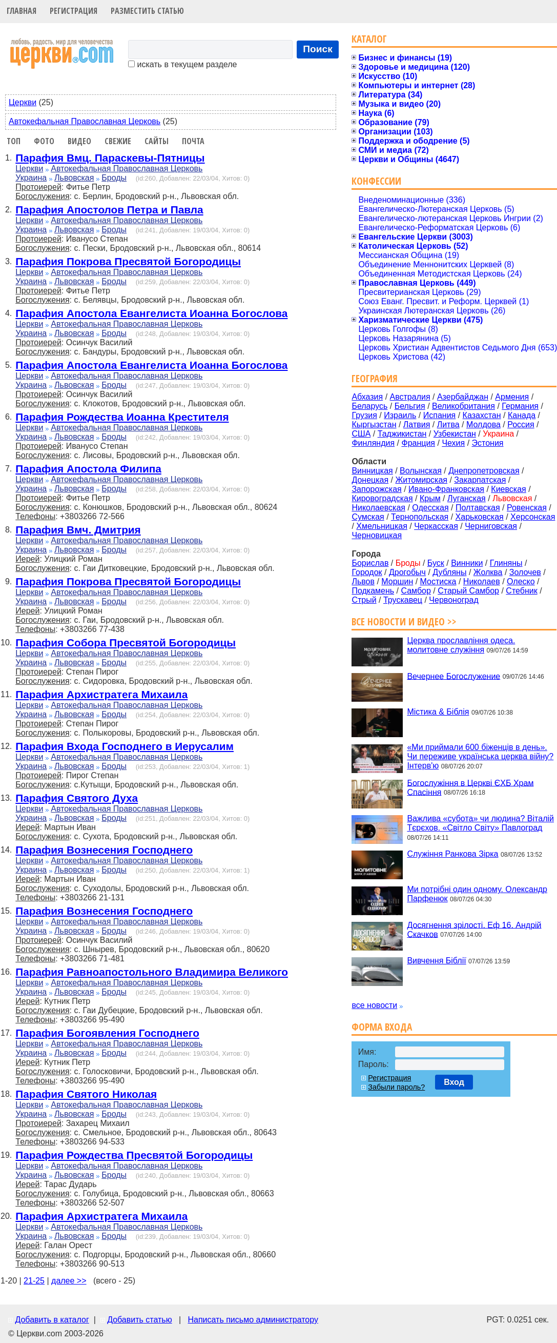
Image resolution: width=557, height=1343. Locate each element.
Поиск (318, 49)
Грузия (364, 415)
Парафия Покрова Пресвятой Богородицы (128, 261)
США (361, 433)
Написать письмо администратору (253, 1319)
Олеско (521, 581)
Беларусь (369, 406)
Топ (13, 141)
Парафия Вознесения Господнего (104, 850)
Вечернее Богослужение (453, 676)
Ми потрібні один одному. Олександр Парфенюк (477, 894)
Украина (31, 177)
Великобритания (463, 406)
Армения (512, 396)
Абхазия (367, 396)
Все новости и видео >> (404, 621)
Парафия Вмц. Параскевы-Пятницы (109, 158)
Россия (520, 424)
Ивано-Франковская (446, 489)
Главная (21, 10)
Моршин (397, 581)
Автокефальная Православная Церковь (84, 121)
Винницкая (372, 470)
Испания (439, 415)
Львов (363, 581)
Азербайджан (462, 396)
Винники (467, 563)
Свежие (118, 141)
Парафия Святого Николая (86, 1094)
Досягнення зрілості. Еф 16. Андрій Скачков (474, 929)
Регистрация (73, 10)
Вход (454, 1082)
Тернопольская (419, 516)
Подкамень (373, 590)
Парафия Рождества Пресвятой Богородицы (134, 1155)
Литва (448, 424)
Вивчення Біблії (436, 960)
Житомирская (421, 480)
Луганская (466, 498)
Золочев (525, 572)
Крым (430, 498)
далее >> (69, 1280)
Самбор (415, 590)
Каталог (369, 39)
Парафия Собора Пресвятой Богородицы (125, 642)
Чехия (453, 443)
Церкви (22, 102)
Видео (79, 141)
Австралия (410, 396)
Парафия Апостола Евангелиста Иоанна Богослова (151, 313)
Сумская (368, 516)
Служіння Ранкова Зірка (452, 854)
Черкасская (436, 526)
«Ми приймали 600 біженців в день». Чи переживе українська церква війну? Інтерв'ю (480, 756)
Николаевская (378, 507)
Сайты (157, 141)
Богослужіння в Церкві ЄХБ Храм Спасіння (470, 787)
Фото (44, 141)
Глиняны (506, 563)
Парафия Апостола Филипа (88, 469)
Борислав (370, 563)
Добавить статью (139, 1319)
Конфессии (376, 181)
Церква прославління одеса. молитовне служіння (461, 645)
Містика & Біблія (438, 711)
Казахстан (482, 415)
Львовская (74, 177)
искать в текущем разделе (182, 64)
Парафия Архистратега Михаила (101, 694)
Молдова (483, 424)
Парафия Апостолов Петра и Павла (109, 209)
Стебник (521, 590)
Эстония (488, 443)
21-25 (34, 1280)
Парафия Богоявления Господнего (107, 1033)
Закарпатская (480, 480)
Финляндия (373, 443)
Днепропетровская (483, 470)
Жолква (488, 572)
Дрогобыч (407, 572)
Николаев (481, 581)
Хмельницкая (381, 526)
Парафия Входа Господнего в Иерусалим (124, 746)
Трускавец (402, 600)
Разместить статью (147, 10)
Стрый (364, 600)
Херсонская (532, 516)
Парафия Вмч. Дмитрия (78, 530)
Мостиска (438, 581)
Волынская (421, 470)
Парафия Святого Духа (76, 798)
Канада (521, 415)
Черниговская (491, 526)
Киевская (508, 489)
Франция (418, 443)
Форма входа (382, 1027)
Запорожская (376, 489)
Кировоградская (382, 498)
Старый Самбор (468, 590)
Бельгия (410, 406)
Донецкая (370, 480)
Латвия (416, 424)
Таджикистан (402, 433)
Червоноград (453, 600)
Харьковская (480, 516)
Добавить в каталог (52, 1319)
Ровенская (527, 507)
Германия (520, 406)
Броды (114, 177)
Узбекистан (455, 433)
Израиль (400, 415)
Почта (193, 141)
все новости (374, 1005)
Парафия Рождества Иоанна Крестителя (122, 417)
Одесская (430, 507)
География (375, 378)
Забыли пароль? (396, 1087)
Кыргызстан (374, 424)
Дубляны (449, 572)
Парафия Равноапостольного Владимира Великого (151, 972)
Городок (367, 572)
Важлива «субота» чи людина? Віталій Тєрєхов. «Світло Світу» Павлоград (480, 823)
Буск (435, 563)
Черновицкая (377, 535)
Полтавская (478, 507)
